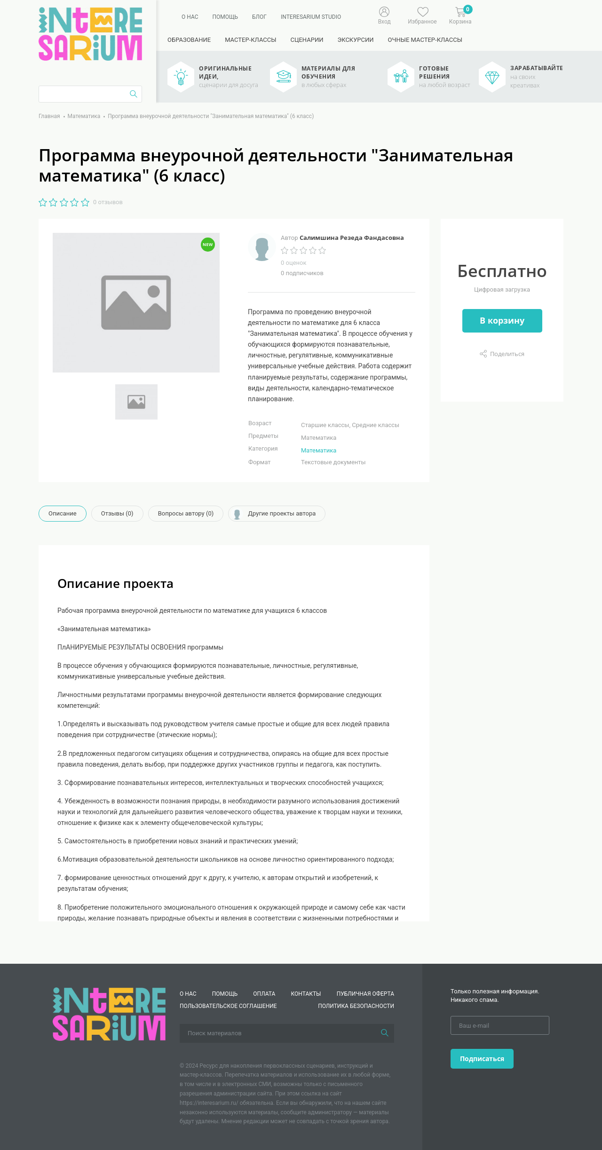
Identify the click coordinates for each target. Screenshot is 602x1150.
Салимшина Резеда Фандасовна (352, 237)
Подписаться (482, 1058)
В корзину (502, 320)
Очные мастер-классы (425, 39)
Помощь (225, 17)
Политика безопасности (356, 1006)
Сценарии (306, 39)
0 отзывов (108, 202)
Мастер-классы (250, 39)
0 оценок (293, 262)
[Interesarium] (109, 1013)
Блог (259, 17)
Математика (318, 450)
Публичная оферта (365, 994)
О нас (190, 17)
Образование (189, 39)
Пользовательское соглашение (228, 1006)
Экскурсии (355, 39)
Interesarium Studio (311, 17)
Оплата (264, 994)
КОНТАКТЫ (306, 994)
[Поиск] (384, 1033)
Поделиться (507, 353)
